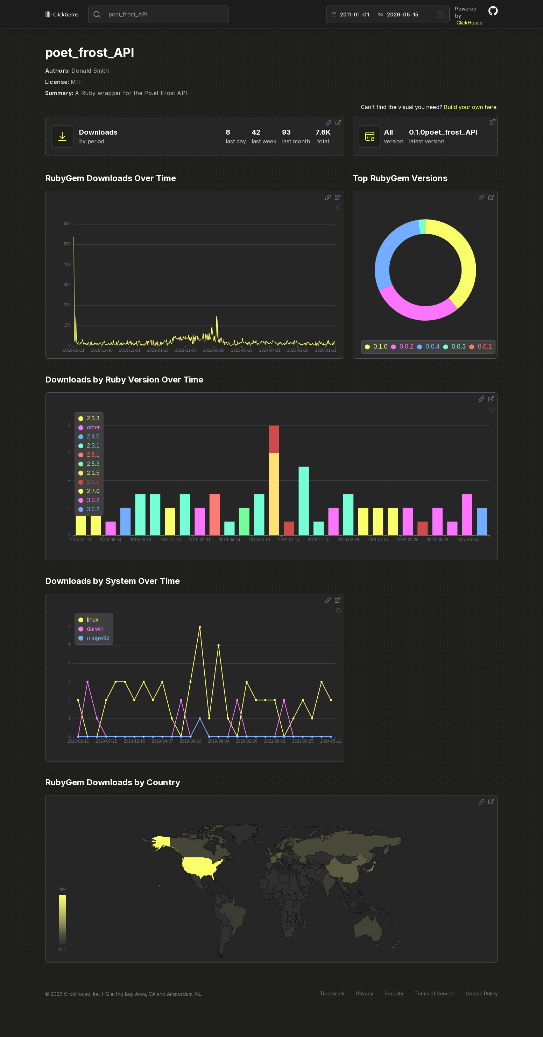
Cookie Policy (482, 993)
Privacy (364, 993)
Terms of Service (434, 993)
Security (394, 993)
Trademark (332, 993)
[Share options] (328, 122)
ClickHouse (470, 23)
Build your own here (470, 106)
